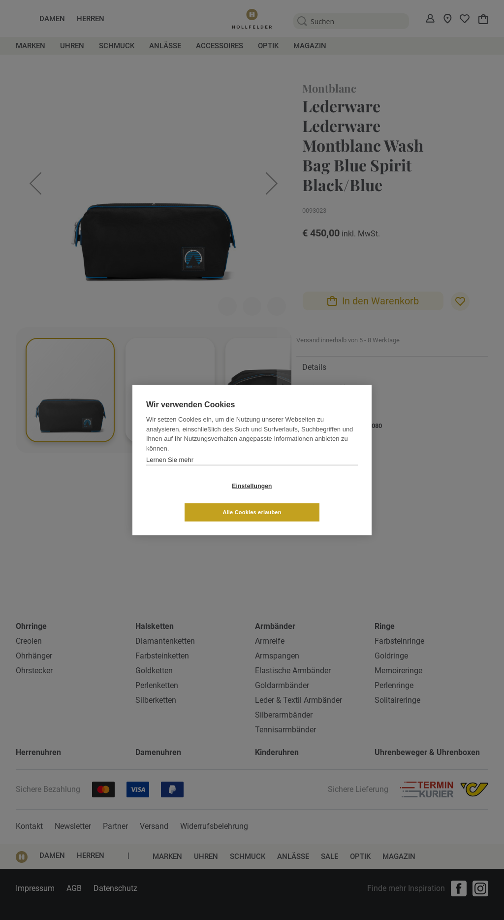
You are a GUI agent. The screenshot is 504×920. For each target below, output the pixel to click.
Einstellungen (193, 498)
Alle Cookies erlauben (310, 499)
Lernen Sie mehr (169, 472)
